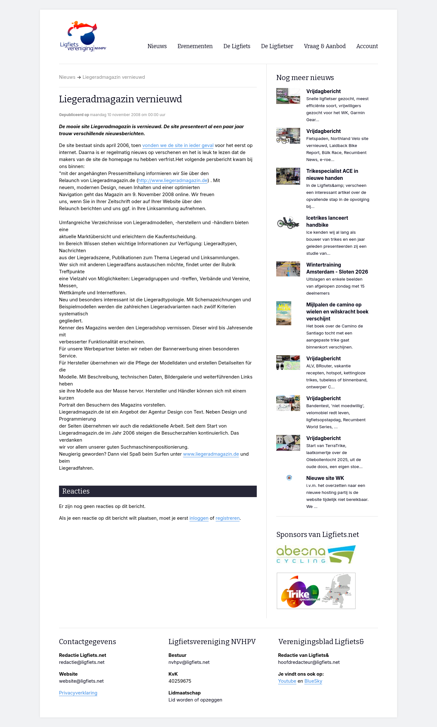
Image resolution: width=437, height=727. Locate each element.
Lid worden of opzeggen (195, 700)
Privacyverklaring (78, 693)
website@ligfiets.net (81, 681)
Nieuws (67, 77)
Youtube (287, 681)
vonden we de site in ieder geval (177, 145)
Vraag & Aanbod (325, 46)
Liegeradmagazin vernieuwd (114, 77)
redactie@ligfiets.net (82, 662)
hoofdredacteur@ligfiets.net (309, 662)
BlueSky (313, 681)
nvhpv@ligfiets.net (189, 662)
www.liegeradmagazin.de (211, 454)
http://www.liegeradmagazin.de (172, 180)
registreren (228, 518)
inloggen (199, 518)
